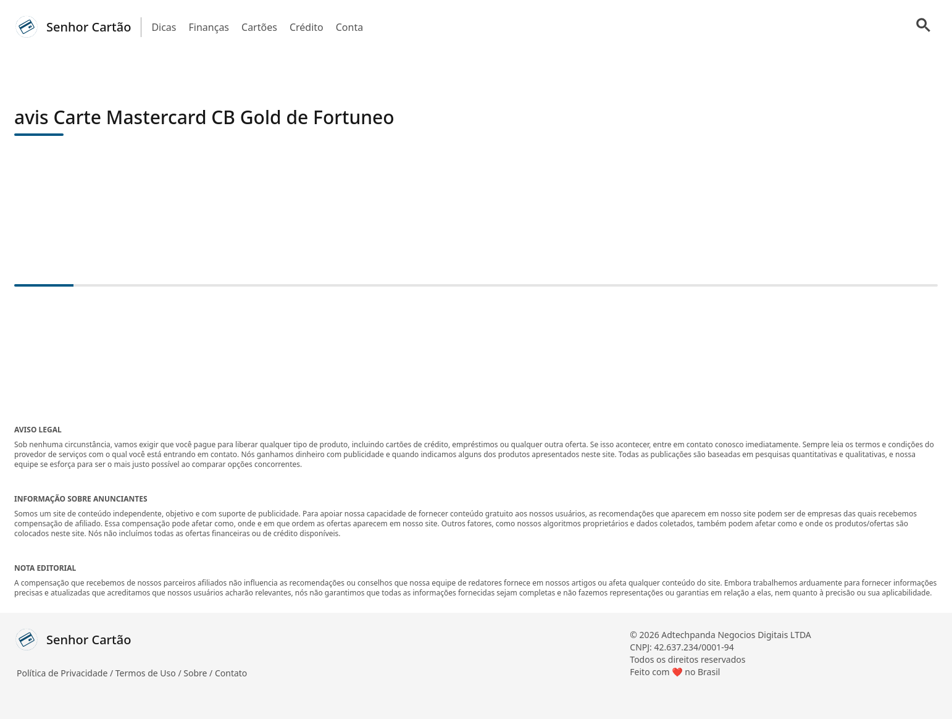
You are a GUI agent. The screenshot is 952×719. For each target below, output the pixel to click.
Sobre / (199, 673)
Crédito (307, 27)
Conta (349, 27)
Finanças (209, 27)
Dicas (163, 27)
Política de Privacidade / (66, 673)
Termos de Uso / (149, 673)
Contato (231, 673)
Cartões (259, 27)
